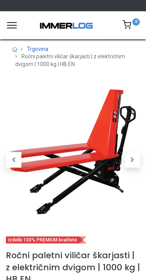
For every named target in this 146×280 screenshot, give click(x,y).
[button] (13, 160)
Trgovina (37, 49)
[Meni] (12, 25)
